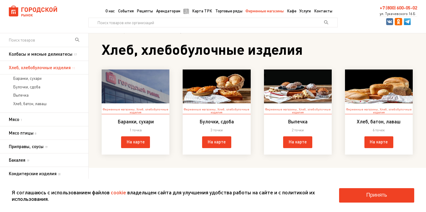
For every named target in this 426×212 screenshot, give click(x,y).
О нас (110, 10)
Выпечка (21, 95)
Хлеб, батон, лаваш (30, 103)
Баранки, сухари (27, 78)
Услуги (305, 10)
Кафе (291, 10)
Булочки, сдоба (26, 87)
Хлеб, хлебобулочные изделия (149, 110)
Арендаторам (168, 10)
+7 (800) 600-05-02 (398, 8)
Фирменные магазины (264, 10)
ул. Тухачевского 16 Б (397, 14)
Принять (376, 195)
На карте (136, 141)
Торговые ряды (228, 10)
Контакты (323, 10)
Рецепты (145, 10)
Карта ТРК (197, 11)
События (126, 10)
